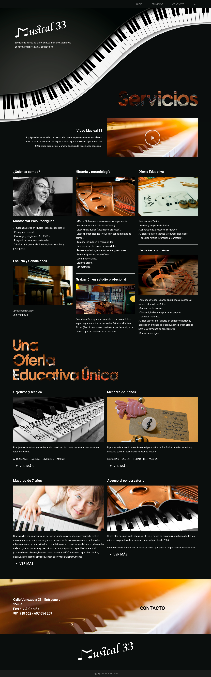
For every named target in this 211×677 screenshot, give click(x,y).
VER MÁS (26, 466)
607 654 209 (43, 613)
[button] (152, 137)
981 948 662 (22, 613)
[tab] (58, 466)
